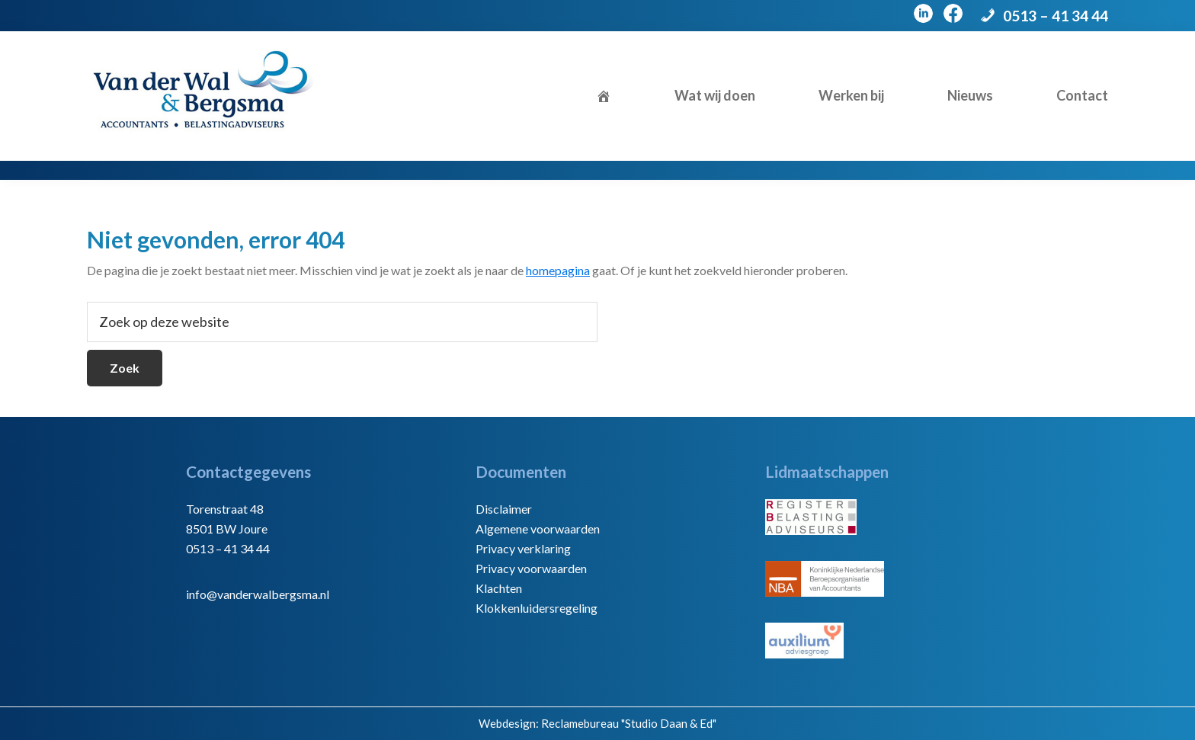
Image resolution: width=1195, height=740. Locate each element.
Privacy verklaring (523, 548)
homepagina (558, 270)
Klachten (499, 588)
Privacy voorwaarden (531, 568)
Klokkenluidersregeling (537, 608)
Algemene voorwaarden (538, 528)
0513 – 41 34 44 (1055, 15)
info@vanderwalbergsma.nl (257, 594)
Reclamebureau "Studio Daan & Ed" (628, 723)
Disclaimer (504, 508)
